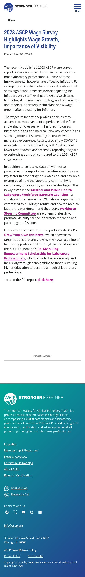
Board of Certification (18, 475)
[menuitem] (15, 488)
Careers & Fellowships (18, 463)
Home (11, 20)
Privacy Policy (12, 556)
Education (10, 444)
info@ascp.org (13, 525)
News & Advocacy (15, 456)
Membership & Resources (21, 450)
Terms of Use (35, 556)
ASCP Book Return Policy (20, 550)
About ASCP (11, 469)
